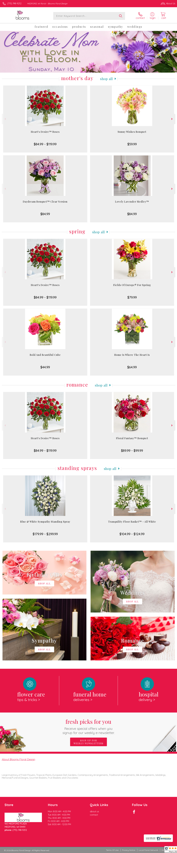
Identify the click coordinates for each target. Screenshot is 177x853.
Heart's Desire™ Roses (45, 131)
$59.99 (132, 144)
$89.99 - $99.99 (132, 450)
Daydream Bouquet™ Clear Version (45, 201)
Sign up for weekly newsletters (88, 742)
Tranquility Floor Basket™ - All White (132, 521)
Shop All (106, 78)
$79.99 (132, 297)
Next (172, 119)
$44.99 (45, 367)
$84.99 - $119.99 (45, 144)
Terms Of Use (112, 850)
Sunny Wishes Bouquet (132, 131)
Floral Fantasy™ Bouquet (132, 438)
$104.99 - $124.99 (132, 534)
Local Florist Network (148, 850)
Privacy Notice (128, 850)
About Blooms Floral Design (18, 759)
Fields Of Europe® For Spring (132, 285)
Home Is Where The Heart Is (132, 354)
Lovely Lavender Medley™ (132, 201)
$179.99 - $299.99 (45, 534)
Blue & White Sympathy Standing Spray (45, 521)
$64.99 (132, 367)
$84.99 (45, 214)
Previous (5, 119)
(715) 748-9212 (14, 3)
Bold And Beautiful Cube (45, 354)
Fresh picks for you (88, 726)
